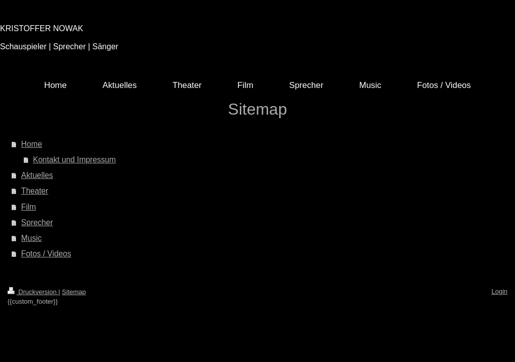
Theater (34, 191)
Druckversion (33, 292)
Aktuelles (37, 175)
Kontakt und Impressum (74, 159)
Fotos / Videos (46, 253)
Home (31, 144)
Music (31, 238)
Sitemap (74, 292)
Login (499, 291)
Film (28, 207)
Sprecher (37, 222)
